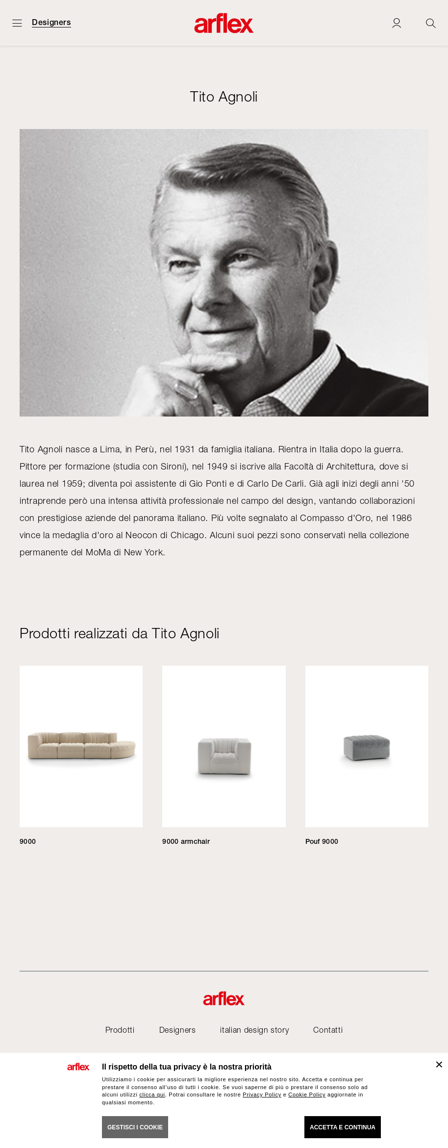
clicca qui (152, 1094)
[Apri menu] (17, 22)
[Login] (396, 22)
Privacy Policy (262, 1094)
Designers (51, 22)
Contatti (328, 1029)
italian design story (254, 1029)
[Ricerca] (431, 22)
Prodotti (120, 1029)
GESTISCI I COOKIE (135, 1127)
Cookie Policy (306, 1094)
